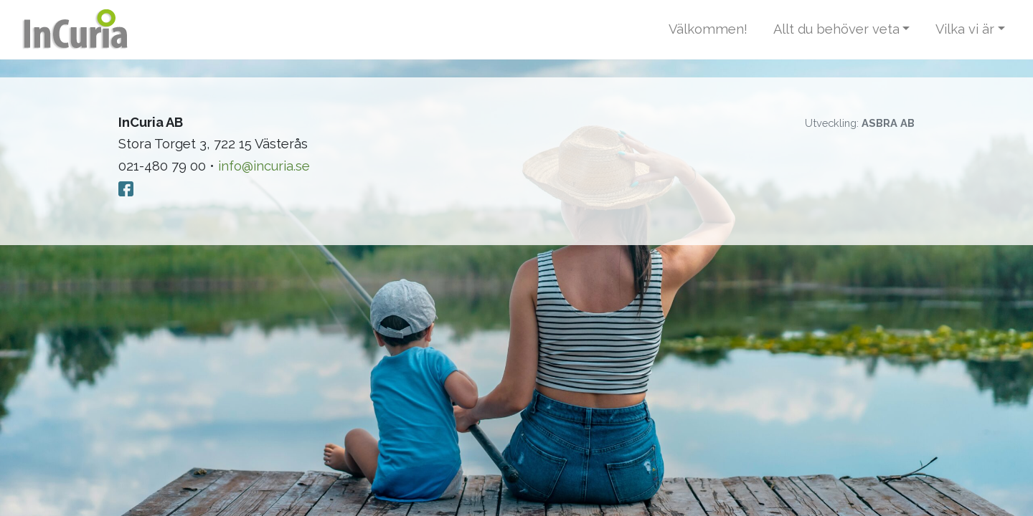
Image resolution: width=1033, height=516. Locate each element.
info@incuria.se (264, 165)
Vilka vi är (964, 29)
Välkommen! (708, 29)
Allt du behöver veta (836, 29)
